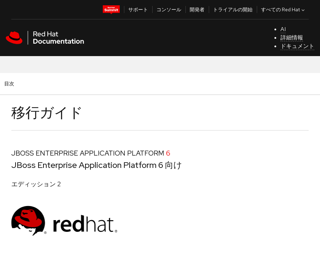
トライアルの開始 (233, 9)
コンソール (168, 9)
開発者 (197, 9)
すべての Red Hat (283, 9)
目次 (10, 83)
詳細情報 (291, 37)
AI (283, 29)
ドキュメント (297, 46)
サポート (138, 9)
